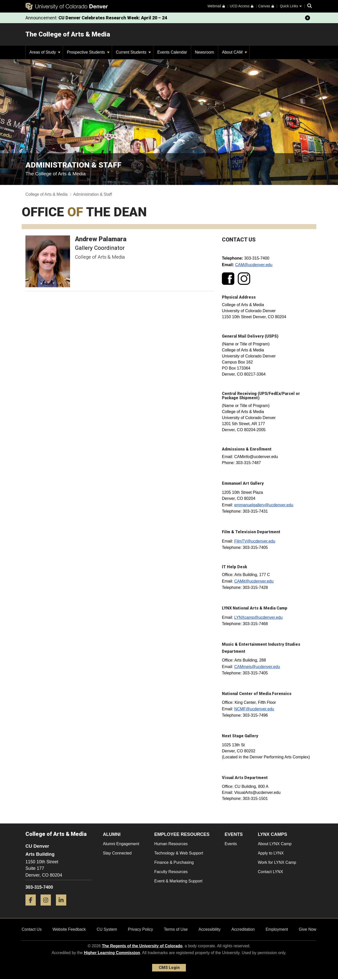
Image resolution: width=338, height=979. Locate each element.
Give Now (307, 929)
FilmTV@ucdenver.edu (254, 541)
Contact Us (32, 929)
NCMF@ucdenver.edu (254, 709)
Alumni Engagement (121, 844)
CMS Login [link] (169, 967)
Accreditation (243, 929)
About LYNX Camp (275, 844)
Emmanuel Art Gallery (243, 483)
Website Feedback (69, 929)
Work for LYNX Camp (277, 862)
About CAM (234, 52)
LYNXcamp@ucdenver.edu (258, 617)
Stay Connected (117, 853)
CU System (107, 929)
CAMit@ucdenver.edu (254, 581)
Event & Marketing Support (178, 881)
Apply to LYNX (271, 853)
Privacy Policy (140, 929)
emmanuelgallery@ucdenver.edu (263, 505)
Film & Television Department (251, 531)
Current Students (133, 52)
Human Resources (171, 844)
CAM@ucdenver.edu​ (253, 265)
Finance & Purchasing (174, 862)
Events (231, 844)
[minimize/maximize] (307, 17)
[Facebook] (32, 907)
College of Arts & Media (46, 194)
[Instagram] (48, 907)
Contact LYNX (270, 872)
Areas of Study (44, 52)
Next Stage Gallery (240, 735)
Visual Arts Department (245, 777)
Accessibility (209, 929)
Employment (276, 929)
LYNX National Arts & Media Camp (254, 608)
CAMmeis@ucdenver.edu (257, 667)
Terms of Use (176, 929)
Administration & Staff (92, 194)
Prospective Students (88, 52)
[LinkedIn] (63, 907)
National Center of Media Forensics (256, 693)
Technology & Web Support (178, 853)
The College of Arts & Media (67, 34)
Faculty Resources (171, 872)
